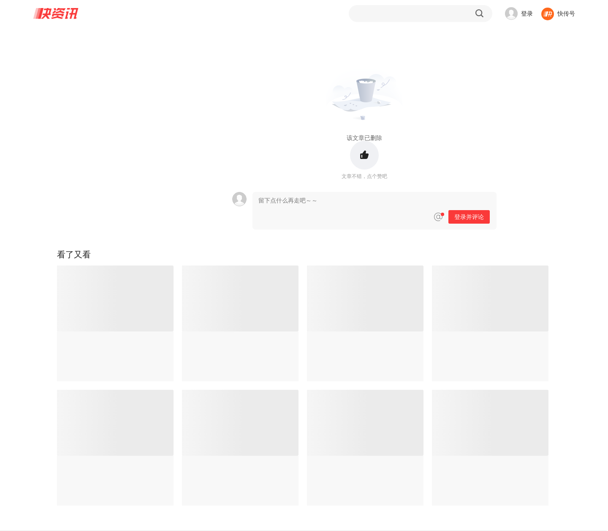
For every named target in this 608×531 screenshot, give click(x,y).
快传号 (566, 13)
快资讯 (56, 13)
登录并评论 (469, 216)
